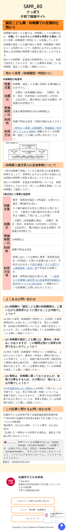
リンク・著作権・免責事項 (33, 510)
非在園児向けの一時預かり (21, 388)
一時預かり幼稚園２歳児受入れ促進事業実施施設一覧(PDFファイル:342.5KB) (37, 280)
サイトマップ (33, 518)
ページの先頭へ (56, 472)
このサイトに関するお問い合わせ (33, 501)
